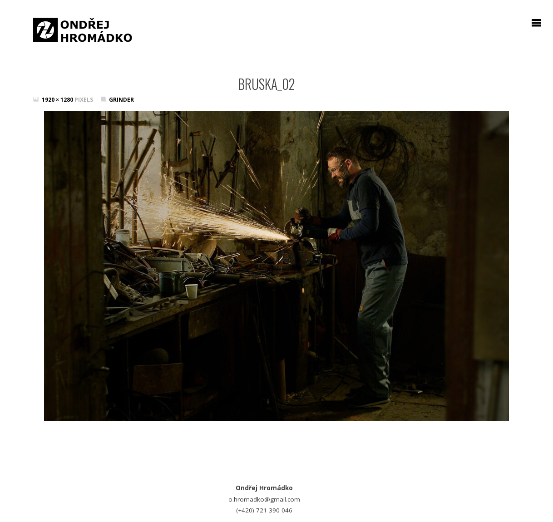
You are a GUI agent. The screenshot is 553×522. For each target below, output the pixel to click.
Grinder (121, 99)
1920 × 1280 (58, 99)
